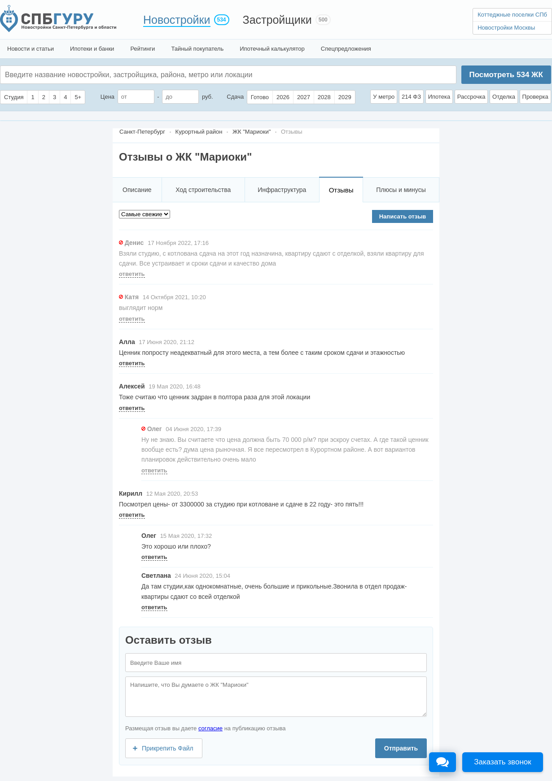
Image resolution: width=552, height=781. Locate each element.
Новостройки (176, 19)
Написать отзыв (402, 216)
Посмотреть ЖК (506, 74)
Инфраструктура (282, 189)
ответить (132, 274)
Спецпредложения (346, 48)
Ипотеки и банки (92, 48)
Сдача (235, 96)
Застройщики (277, 19)
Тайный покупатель (197, 48)
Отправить (401, 748)
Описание (137, 189)
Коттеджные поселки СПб (512, 14)
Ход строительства (203, 189)
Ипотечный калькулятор (272, 48)
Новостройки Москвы (506, 27)
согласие (210, 728)
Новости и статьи (30, 48)
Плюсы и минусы (400, 189)
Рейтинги (142, 48)
